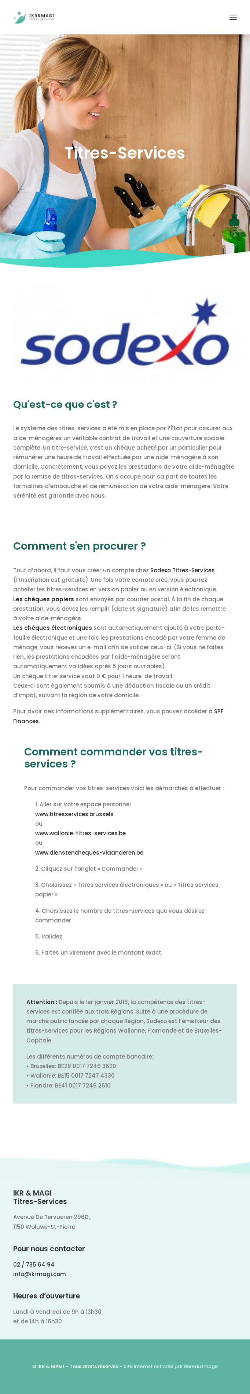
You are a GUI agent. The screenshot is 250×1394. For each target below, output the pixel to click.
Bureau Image (201, 1366)
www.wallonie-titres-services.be (80, 833)
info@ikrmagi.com (39, 1274)
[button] (233, 17)
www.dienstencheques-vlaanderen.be (89, 852)
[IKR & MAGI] (33, 17)
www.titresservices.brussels (74, 814)
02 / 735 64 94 (34, 1264)
